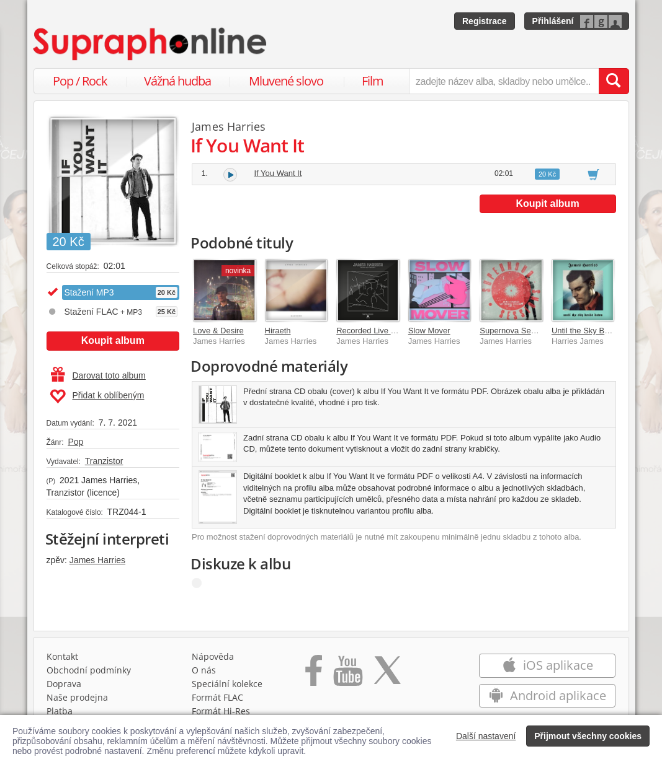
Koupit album (113, 340)
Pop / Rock (80, 80)
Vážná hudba (177, 80)
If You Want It (278, 173)
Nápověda (213, 656)
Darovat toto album (98, 375)
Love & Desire (218, 330)
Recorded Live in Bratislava (385, 330)
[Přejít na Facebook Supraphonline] (313, 675)
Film (372, 80)
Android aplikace (547, 695)
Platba (60, 711)
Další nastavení (486, 736)
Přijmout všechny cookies (588, 736)
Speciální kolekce (227, 684)
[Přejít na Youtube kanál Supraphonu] (347, 675)
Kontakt (62, 656)
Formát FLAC (217, 697)
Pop (75, 442)
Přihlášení (553, 21)
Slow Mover (429, 330)
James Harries (97, 560)
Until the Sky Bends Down (598, 330)
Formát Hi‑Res (221, 711)
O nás (204, 670)
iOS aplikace (547, 665)
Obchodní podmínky (89, 670)
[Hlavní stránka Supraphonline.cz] (151, 44)
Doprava (64, 684)
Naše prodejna (77, 697)
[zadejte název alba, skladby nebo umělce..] (503, 81)
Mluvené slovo (286, 80)
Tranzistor (104, 461)
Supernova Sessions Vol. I (527, 330)
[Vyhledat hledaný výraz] (613, 81)
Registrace (484, 21)
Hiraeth (278, 330)
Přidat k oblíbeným (97, 396)
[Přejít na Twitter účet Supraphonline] (387, 675)
